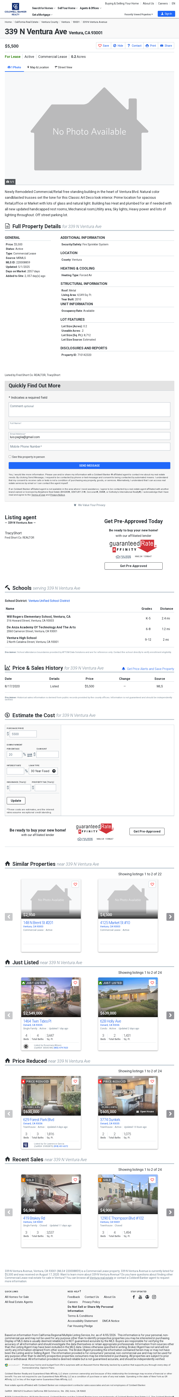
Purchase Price (15, 728)
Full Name (15, 423)
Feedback (74, 1297)
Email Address (18, 434)
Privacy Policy (91, 1302)
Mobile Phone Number (26, 446)
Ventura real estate (101, 1277)
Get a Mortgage (42, 14)
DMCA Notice (110, 1321)
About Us (148, 3)
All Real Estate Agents (19, 1302)
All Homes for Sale (17, 1297)
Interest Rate (14, 765)
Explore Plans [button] (47, 1368)
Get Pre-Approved (133, 566)
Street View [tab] (63, 67)
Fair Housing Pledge (80, 1326)
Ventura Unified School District (49, 601)
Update (16, 801)
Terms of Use (38, 495)
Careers (163, 3)
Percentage (13, 748)
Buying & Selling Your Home (122, 3)
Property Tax (43, 781)
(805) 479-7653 (61, 1048)
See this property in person (28, 456)
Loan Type (34, 765)
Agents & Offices (90, 8)
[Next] (170, 917)
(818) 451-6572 (61, 1146)
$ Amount (42, 748)
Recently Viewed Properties (138, 14)
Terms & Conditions (80, 1316)
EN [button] (173, 3)
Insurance (16, 781)
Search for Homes (43, 8)
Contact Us (92, 1297)
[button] (166, 14)
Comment (22, 406)
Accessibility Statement (83, 1321)
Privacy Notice (57, 495)
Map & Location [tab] (38, 67)
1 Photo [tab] (14, 67)
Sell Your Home (68, 8)
